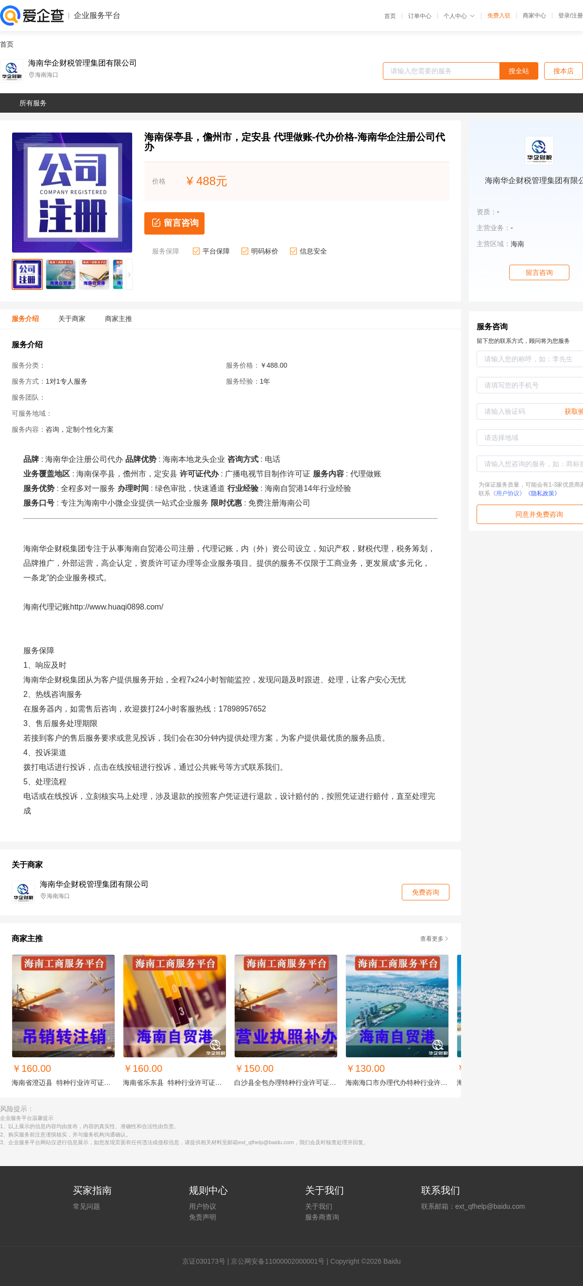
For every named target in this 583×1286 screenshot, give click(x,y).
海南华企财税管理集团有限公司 (82, 63)
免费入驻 (499, 15)
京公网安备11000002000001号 (278, 1261)
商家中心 (534, 15)
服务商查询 (322, 1217)
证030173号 (207, 1261)
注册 (577, 15)
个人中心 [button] (459, 16)
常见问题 (86, 1206)
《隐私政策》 (542, 493)
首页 (390, 16)
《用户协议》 (507, 493)
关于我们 (318, 1206)
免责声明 (202, 1217)
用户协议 (202, 1206)
